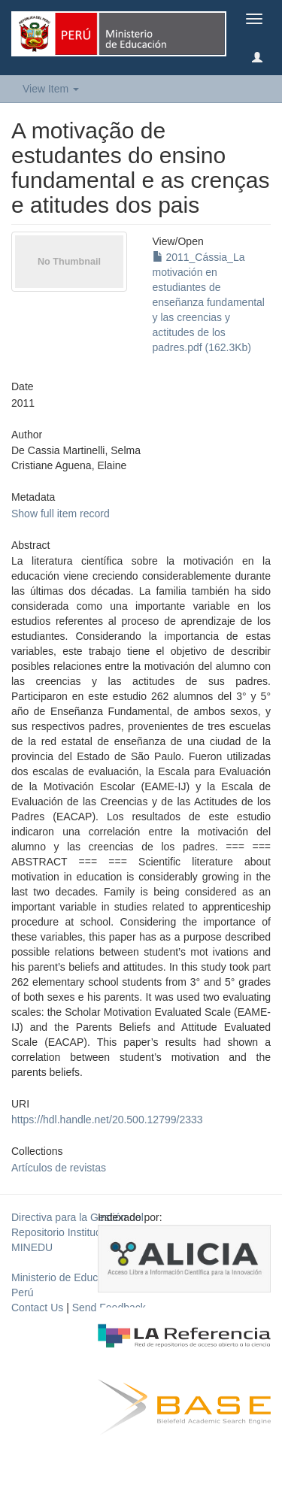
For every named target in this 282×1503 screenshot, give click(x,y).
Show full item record (60, 514)
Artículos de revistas (58, 1168)
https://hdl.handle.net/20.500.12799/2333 (107, 1120)
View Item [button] (51, 89)
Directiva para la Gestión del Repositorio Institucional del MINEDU (77, 1232)
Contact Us (37, 1307)
